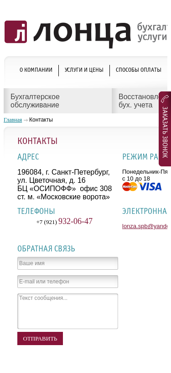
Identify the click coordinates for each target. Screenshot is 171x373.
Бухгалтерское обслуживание (35, 101)
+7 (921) (64, 221)
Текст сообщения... (67, 311)
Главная (13, 120)
